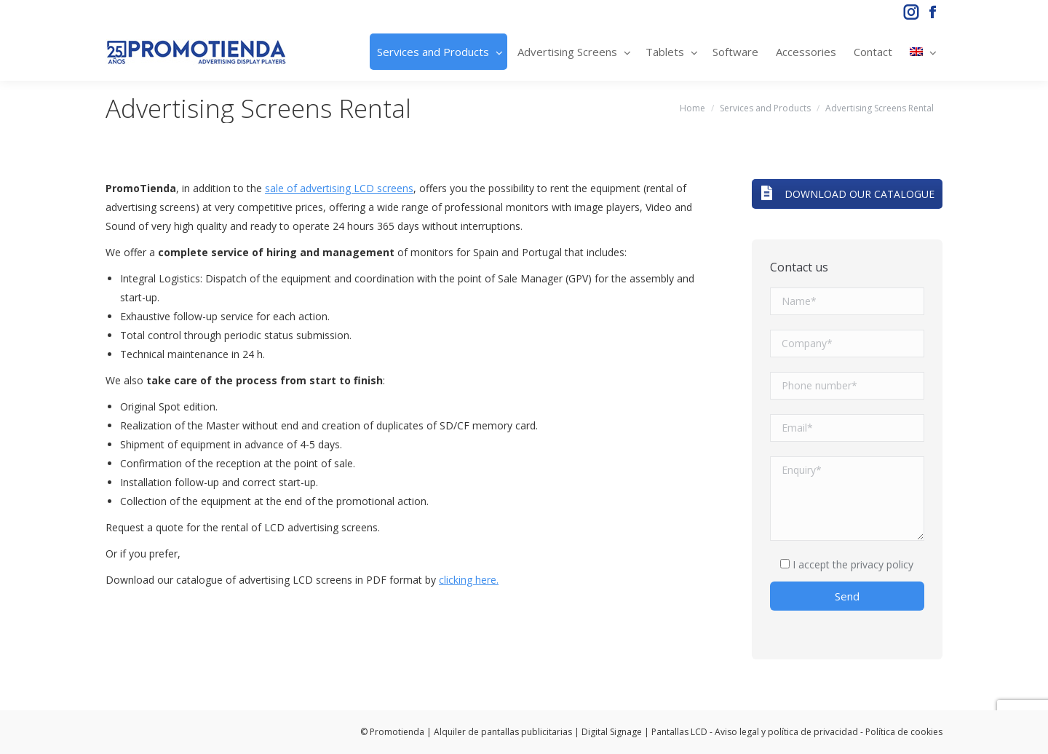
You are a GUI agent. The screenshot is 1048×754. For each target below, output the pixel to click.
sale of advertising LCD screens (339, 188)
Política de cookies (903, 732)
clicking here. (469, 580)
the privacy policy (873, 564)
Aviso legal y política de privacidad (786, 732)
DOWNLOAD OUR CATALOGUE (847, 194)
